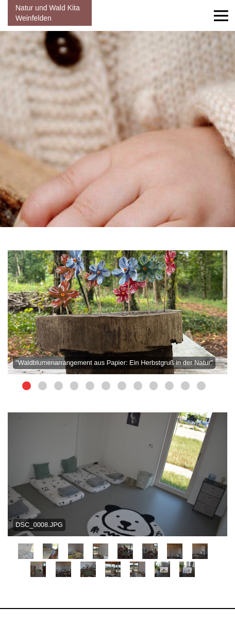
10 (169, 385)
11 (185, 385)
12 (201, 385)
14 (162, 569)
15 (187, 569)
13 (137, 569)
